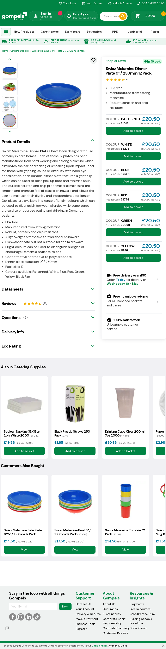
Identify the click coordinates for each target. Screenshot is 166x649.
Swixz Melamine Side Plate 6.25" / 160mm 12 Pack (23, 532)
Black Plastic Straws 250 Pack (72, 433)
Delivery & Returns (88, 614)
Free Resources (140, 609)
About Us (109, 604)
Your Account (85, 609)
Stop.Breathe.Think (142, 614)
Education (94, 31)
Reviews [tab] (9, 303)
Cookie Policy (99, 645)
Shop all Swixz (116, 61)
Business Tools (85, 624)
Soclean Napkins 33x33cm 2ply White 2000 (22, 433)
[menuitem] (6, 32)
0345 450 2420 (150, 3)
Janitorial (135, 31)
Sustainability (112, 614)
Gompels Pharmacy (116, 628)
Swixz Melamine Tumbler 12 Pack (125, 532)
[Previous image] (10, 60)
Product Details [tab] (16, 141)
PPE (115, 31)
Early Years (72, 31)
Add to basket (133, 131)
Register (81, 629)
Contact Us (83, 604)
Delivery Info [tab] (13, 332)
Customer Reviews (115, 633)
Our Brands (110, 609)
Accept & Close (118, 645)
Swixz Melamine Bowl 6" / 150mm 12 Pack (72, 532)
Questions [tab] (11, 317)
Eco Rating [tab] (11, 346)
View (24, 549)
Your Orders (92, 3)
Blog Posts (137, 604)
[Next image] (10, 132)
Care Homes (50, 31)
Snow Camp (138, 628)
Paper (155, 31)
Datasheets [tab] (12, 289)
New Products (24, 31)
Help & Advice (120, 3)
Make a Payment (87, 619)
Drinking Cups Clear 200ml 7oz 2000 (124, 433)
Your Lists (67, 3)
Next (65, 606)
